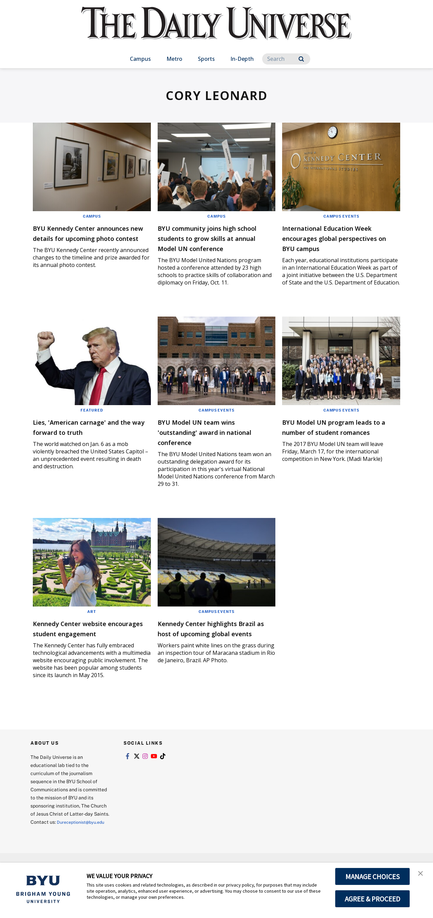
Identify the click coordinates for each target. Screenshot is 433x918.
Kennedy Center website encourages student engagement (82, 643)
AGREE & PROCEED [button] (372, 898)
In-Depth (242, 59)
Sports (206, 59)
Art (91, 621)
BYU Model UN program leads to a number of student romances (341, 441)
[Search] (286, 59)
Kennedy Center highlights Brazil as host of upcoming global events (211, 643)
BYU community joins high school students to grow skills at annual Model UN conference (210, 243)
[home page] (216, 30)
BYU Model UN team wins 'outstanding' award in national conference (208, 441)
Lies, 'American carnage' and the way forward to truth (90, 436)
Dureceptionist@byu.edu (57, 850)
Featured (91, 420)
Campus (140, 59)
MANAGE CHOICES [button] (373, 876)
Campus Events (341, 216)
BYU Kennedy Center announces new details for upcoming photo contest (86, 237)
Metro (174, 59)
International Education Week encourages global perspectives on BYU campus (339, 237)
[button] (422, 875)
